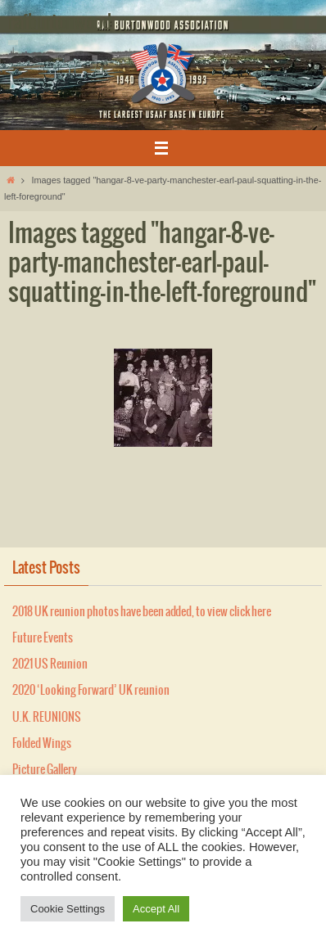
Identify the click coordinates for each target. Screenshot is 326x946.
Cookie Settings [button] (67, 909)
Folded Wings (41, 743)
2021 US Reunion (50, 664)
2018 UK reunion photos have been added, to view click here (141, 612)
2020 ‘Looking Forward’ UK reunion (91, 690)
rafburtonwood (59, 23)
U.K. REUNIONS (46, 717)
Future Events (42, 638)
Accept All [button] (156, 909)
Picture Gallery (44, 770)
